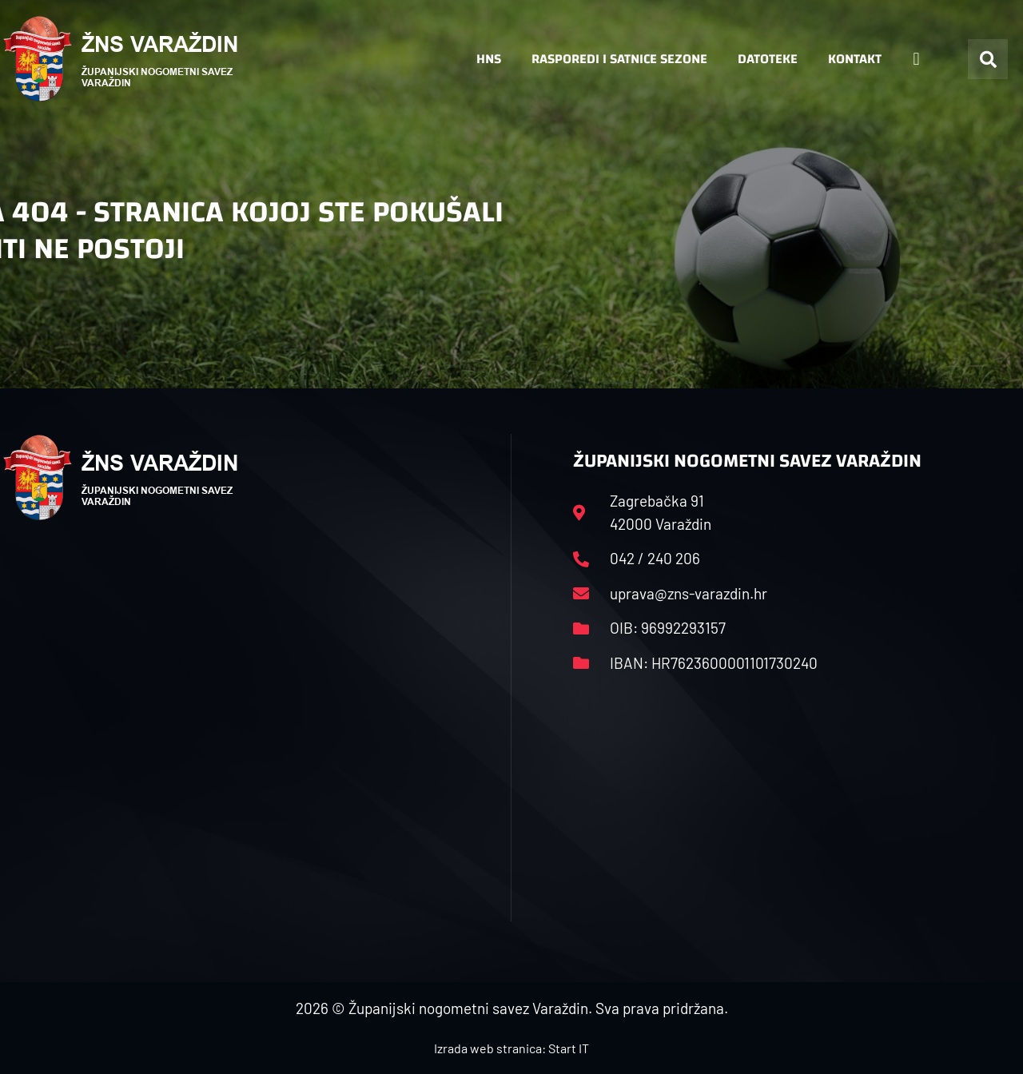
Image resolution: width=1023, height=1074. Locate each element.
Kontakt (855, 58)
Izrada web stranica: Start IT (511, 1048)
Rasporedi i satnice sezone (619, 58)
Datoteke (768, 58)
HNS (488, 58)
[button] (988, 59)
